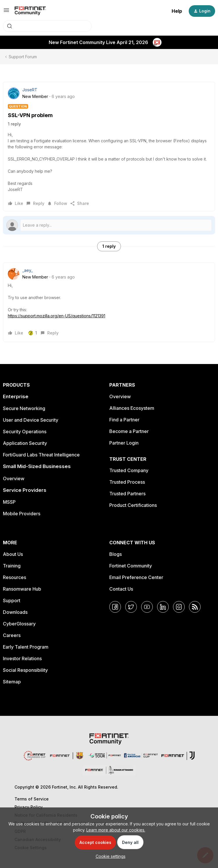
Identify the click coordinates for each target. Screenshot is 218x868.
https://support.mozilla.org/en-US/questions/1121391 (56, 315)
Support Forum (23, 56)
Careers (12, 635)
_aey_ (27, 270)
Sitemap (12, 682)
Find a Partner (124, 420)
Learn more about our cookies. (115, 829)
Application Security (25, 443)
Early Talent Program (25, 647)
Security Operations (24, 431)
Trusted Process (127, 482)
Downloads (15, 612)
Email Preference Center (136, 577)
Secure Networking (24, 408)
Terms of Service (31, 798)
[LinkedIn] (163, 607)
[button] (6, 12)
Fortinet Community (130, 566)
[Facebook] (115, 607)
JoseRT (29, 89)
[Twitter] (131, 607)
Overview (13, 478)
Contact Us (121, 589)
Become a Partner (129, 431)
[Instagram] (179, 607)
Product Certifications (133, 505)
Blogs (115, 554)
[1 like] (32, 333)
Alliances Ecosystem (131, 408)
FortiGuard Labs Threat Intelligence (41, 455)
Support (11, 600)
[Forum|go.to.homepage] (30, 11)
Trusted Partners (127, 493)
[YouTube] (147, 607)
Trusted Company (128, 470)
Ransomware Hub (22, 589)
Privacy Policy (28, 807)
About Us (13, 554)
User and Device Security (30, 420)
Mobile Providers (21, 513)
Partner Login (124, 443)
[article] (109, 302)
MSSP (9, 502)
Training (12, 566)
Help (177, 11)
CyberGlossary (19, 624)
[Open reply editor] (109, 225)
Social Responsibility (25, 670)
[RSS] (195, 607)
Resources (14, 577)
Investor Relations (22, 658)
